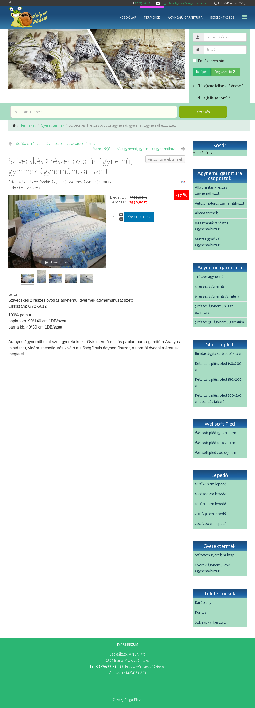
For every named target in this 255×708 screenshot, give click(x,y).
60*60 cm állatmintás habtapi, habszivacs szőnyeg (55, 144)
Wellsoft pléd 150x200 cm (215, 433)
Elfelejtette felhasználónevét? (219, 86)
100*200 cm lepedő (210, 484)
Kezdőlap (128, 17)
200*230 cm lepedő (210, 514)
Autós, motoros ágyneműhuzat (219, 203)
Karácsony (203, 603)
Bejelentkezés (222, 17)
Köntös (200, 612)
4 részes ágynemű (209, 286)
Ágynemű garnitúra (185, 17)
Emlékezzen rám (209, 61)
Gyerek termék (52, 125)
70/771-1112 (142, 3)
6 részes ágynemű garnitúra (217, 296)
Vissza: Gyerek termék (165, 159)
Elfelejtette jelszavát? (213, 98)
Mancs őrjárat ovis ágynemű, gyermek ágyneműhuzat (135, 149)
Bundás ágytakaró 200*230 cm (219, 354)
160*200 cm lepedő (210, 494)
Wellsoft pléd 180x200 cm (215, 443)
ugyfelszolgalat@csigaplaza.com (185, 3)
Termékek (152, 17)
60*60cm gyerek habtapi (215, 555)
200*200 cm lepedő (211, 524)
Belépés (201, 72)
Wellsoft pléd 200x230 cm (215, 453)
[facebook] (10, 3)
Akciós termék (206, 213)
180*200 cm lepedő (210, 504)
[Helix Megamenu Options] (244, 17)
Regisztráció (225, 72)
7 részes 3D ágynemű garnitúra (219, 322)
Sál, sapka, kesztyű (210, 622)
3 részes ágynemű (209, 277)
